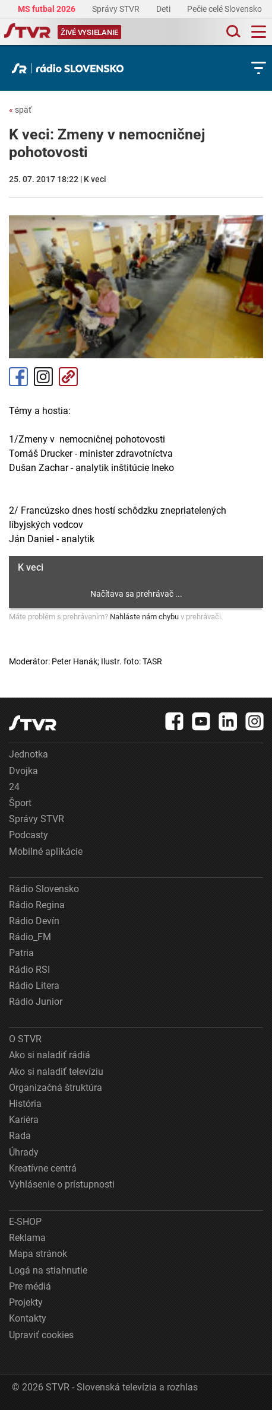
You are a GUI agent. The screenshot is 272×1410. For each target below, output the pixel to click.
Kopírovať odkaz (68, 376)
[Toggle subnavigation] (258, 68)
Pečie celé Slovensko (225, 9)
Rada (20, 1135)
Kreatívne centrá (43, 1168)
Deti (164, 9)
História (25, 1103)
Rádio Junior (35, 1001)
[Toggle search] (232, 31)
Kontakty (27, 1318)
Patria (21, 953)
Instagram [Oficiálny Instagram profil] (43, 376)
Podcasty (28, 835)
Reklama (27, 1237)
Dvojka (23, 770)
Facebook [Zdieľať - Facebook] (18, 376)
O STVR (25, 1039)
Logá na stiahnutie (48, 1270)
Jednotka (28, 754)
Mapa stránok (38, 1253)
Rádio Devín (34, 921)
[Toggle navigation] (258, 31)
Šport (20, 803)
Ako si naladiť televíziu (56, 1071)
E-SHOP (25, 1221)
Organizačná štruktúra (55, 1087)
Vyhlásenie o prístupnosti (62, 1184)
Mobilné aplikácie (46, 851)
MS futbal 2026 (47, 9)
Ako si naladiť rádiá (49, 1055)
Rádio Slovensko (44, 889)
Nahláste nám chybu (144, 616)
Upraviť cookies (41, 1335)
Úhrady (24, 1152)
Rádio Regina (37, 905)
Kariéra (24, 1119)
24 (14, 786)
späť (20, 109)
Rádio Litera (34, 985)
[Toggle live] (89, 31)
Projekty (26, 1302)
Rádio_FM (30, 937)
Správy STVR (116, 9)
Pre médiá (30, 1286)
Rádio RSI (29, 969)
